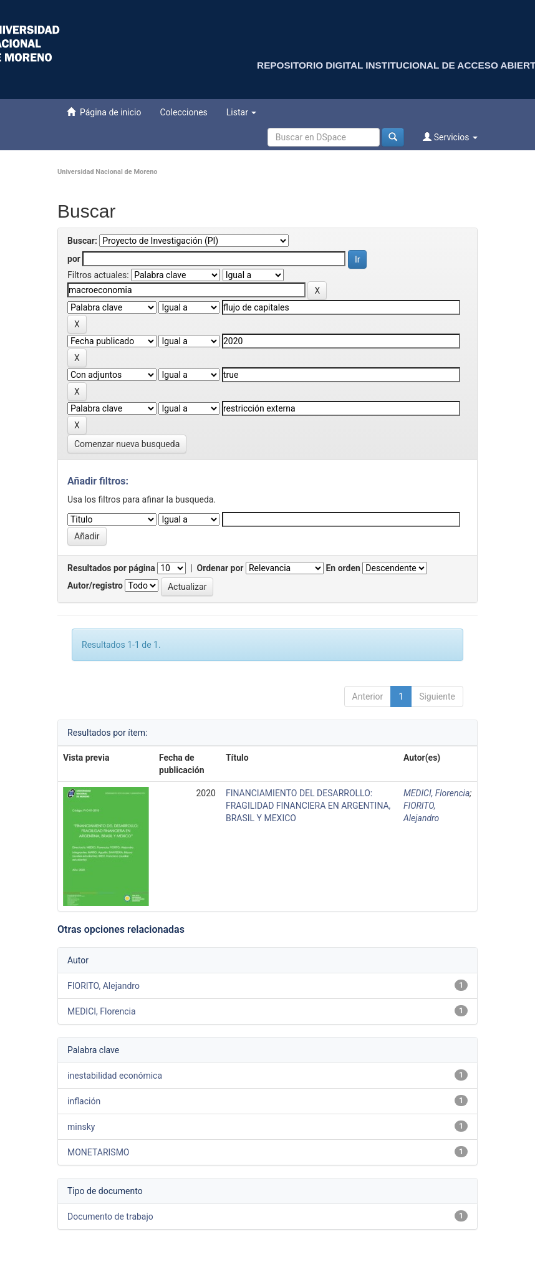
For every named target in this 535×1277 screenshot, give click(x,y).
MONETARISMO (98, 1152)
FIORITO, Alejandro (103, 986)
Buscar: (82, 241)
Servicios (450, 137)
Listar (241, 112)
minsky (81, 1127)
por (73, 259)
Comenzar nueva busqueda (127, 444)
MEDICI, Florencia (436, 793)
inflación (83, 1101)
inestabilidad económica (114, 1076)
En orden (342, 568)
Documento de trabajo (110, 1217)
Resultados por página (111, 568)
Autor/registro (95, 585)
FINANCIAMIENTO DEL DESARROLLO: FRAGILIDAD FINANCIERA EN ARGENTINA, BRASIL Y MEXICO (308, 805)
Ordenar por (220, 568)
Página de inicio (104, 112)
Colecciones (183, 112)
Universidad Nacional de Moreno (107, 172)
